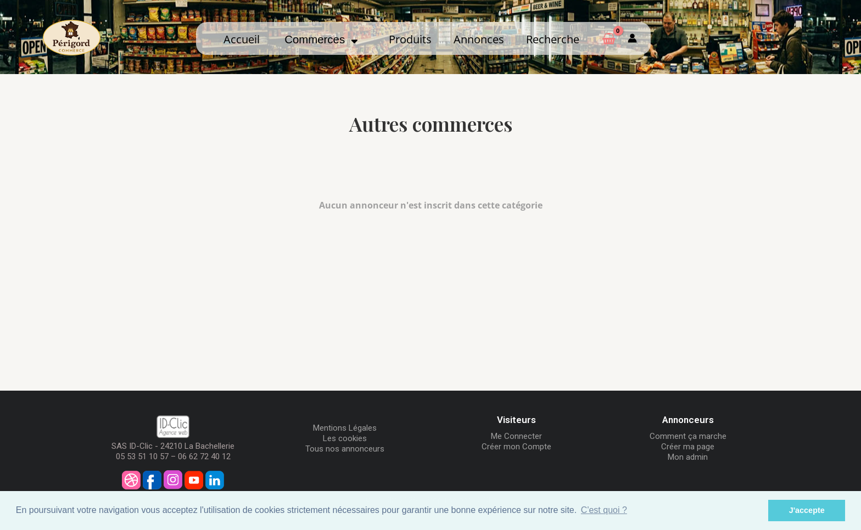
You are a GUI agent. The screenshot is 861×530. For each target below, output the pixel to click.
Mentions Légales (345, 428)
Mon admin (688, 457)
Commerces (321, 39)
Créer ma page (687, 447)
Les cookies (345, 438)
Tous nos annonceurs (344, 449)
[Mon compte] (632, 38)
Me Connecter (516, 436)
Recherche (552, 39)
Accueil (241, 39)
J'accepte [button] (807, 510)
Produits (410, 39)
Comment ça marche (688, 436)
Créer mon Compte (516, 447)
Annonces (479, 39)
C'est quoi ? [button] (604, 510)
